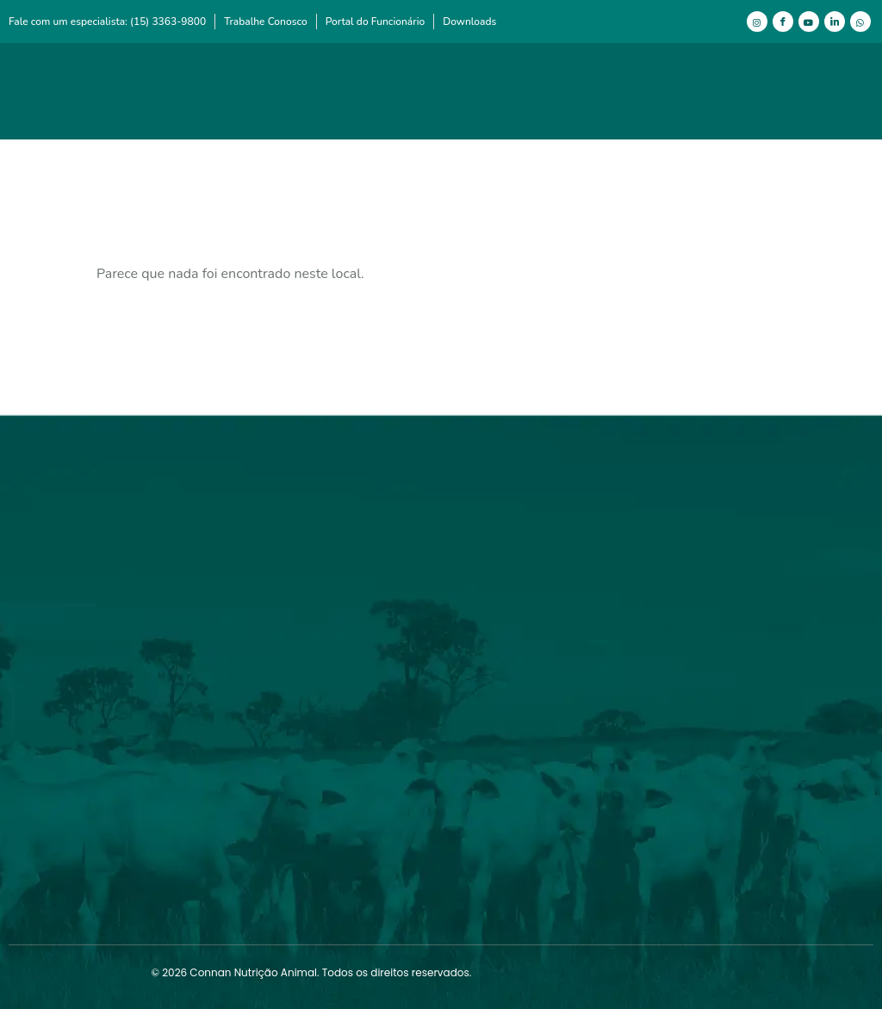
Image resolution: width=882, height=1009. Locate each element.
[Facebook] (783, 21)
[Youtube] (808, 21)
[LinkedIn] (834, 21)
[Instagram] (757, 21)
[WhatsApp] (860, 21)
